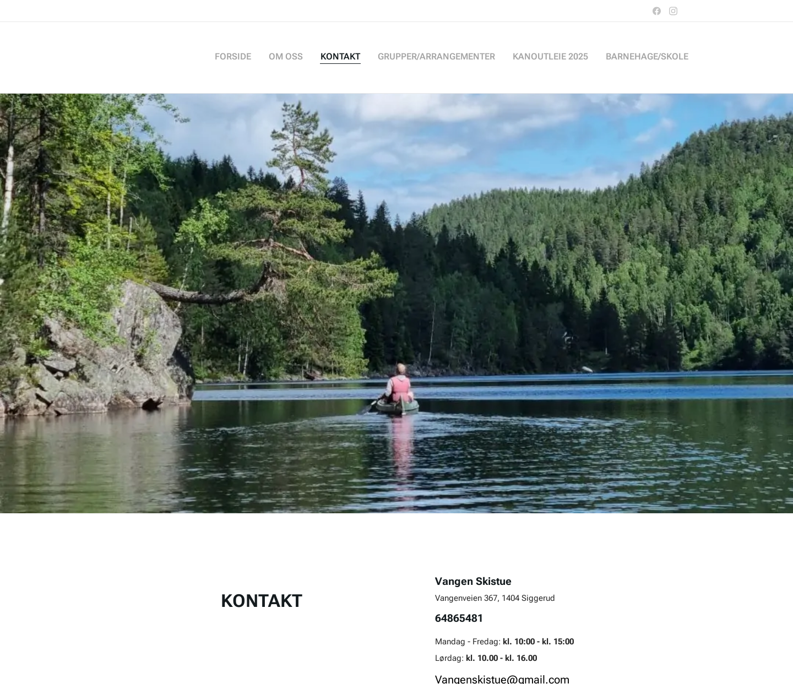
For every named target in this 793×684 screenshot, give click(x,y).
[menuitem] (603, 58)
